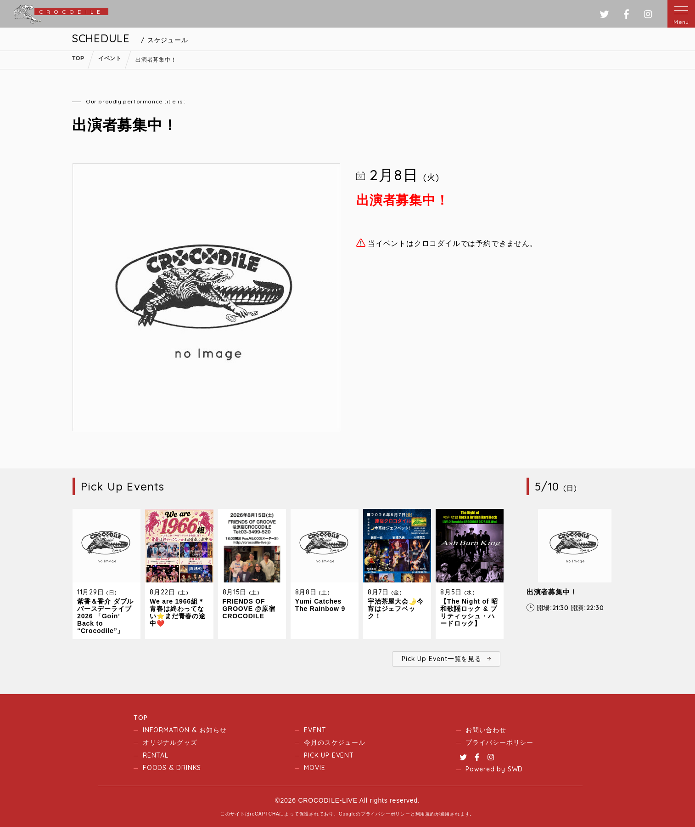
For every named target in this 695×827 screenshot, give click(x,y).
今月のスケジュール (334, 742)
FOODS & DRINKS (172, 768)
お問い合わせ (485, 730)
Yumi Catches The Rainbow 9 (320, 605)
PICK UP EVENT (328, 755)
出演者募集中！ (552, 592)
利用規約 (425, 813)
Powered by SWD (494, 769)
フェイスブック (626, 14)
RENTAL (155, 755)
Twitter (463, 757)
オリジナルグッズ (170, 742)
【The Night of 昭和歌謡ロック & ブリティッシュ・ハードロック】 (469, 612)
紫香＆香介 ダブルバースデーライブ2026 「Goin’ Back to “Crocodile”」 (105, 616)
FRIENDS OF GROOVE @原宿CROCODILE (249, 609)
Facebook (477, 757)
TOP (140, 717)
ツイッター (604, 14)
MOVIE (314, 768)
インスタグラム (648, 14)
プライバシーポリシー (499, 742)
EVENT (315, 730)
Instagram (490, 757)
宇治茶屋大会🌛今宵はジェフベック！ (395, 609)
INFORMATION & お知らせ (184, 730)
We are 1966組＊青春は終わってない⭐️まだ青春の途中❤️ (177, 612)
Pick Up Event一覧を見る (441, 659)
